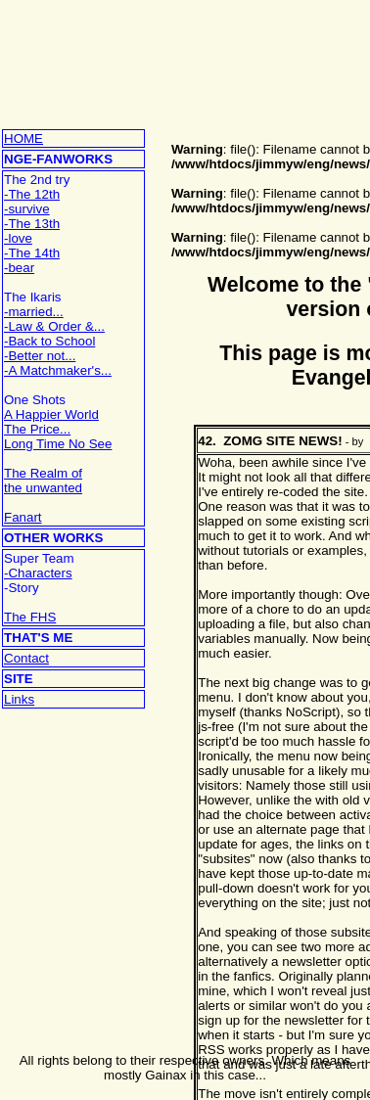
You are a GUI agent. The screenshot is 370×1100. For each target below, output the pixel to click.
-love (18, 238)
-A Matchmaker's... (58, 370)
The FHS (30, 617)
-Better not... (39, 355)
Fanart (23, 517)
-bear (19, 267)
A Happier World (51, 414)
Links (19, 699)
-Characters (38, 573)
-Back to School (49, 341)
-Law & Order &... (54, 326)
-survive (27, 209)
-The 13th (32, 223)
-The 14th (32, 253)
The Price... (37, 429)
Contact (26, 658)
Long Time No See (58, 443)
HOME (23, 138)
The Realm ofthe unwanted (43, 480)
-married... (34, 311)
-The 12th (32, 194)
